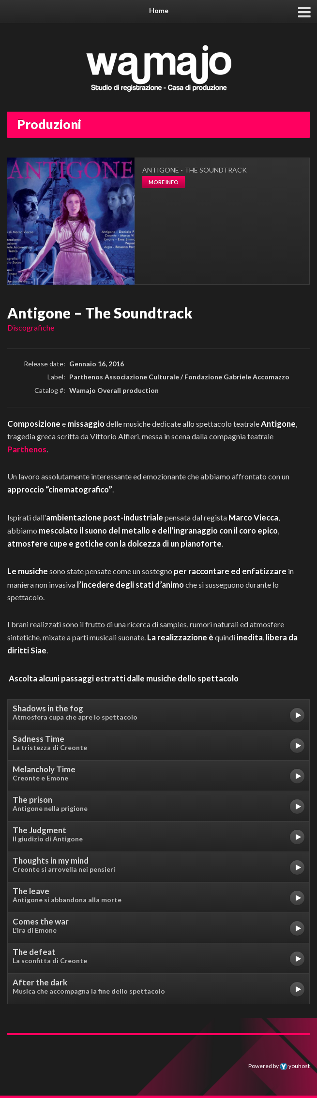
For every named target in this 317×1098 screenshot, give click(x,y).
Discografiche (30, 327)
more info (164, 182)
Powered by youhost (279, 1065)
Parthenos (26, 449)
